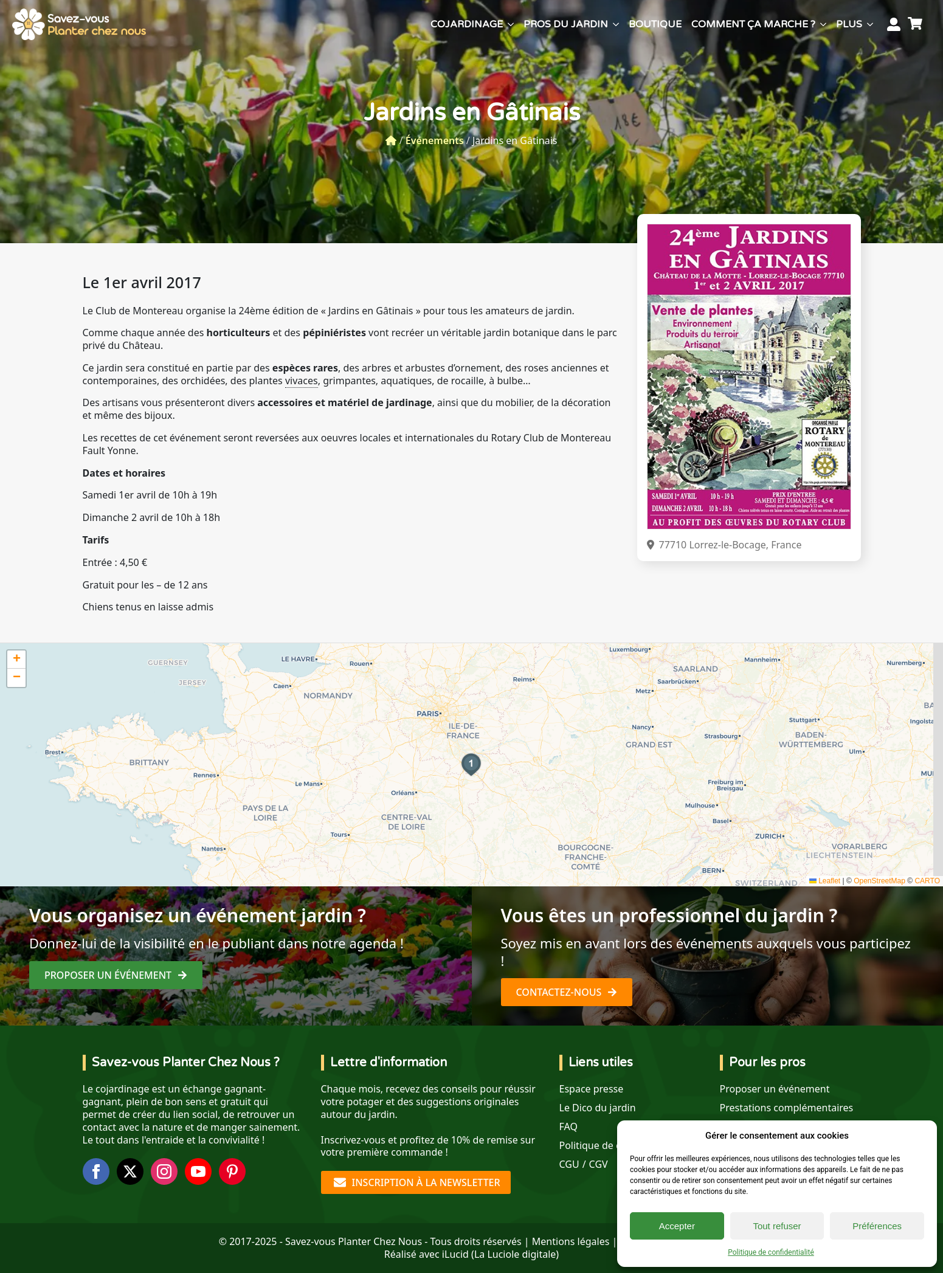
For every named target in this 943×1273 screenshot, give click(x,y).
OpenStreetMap (879, 881)
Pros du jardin (565, 24)
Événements (435, 140)
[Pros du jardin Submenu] (616, 24)
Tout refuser (777, 1226)
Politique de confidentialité (771, 1252)
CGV (598, 1164)
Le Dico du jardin (597, 1108)
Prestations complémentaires (787, 1108)
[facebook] (96, 1171)
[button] (471, 765)
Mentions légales (571, 1241)
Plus (849, 24)
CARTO (927, 881)
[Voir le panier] (917, 24)
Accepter (677, 1226)
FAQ (568, 1126)
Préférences (877, 1226)
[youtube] (198, 1171)
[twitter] (130, 1171)
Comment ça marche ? (753, 24)
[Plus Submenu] (870, 24)
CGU (569, 1164)
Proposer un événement (775, 1089)
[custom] (232, 1171)
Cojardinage (466, 24)
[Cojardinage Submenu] (511, 24)
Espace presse (591, 1089)
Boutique (655, 24)
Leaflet (824, 881)
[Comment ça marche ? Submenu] (823, 24)
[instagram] (164, 1171)
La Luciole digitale (515, 1254)
